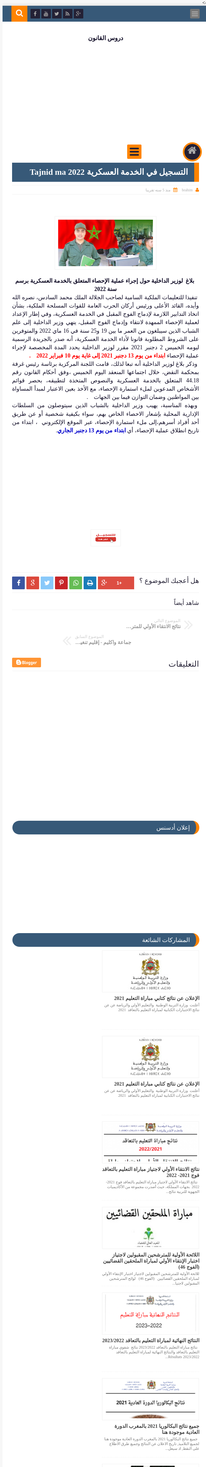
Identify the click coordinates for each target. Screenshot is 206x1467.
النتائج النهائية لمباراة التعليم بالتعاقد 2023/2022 (160, 1155)
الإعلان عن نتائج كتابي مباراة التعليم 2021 (154, 981)
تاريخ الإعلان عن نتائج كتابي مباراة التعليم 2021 (60, 1327)
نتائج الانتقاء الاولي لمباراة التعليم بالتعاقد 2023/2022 (155, 1327)
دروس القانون (103, 38)
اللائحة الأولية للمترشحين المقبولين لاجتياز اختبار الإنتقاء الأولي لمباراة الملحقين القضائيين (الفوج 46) (59, 1073)
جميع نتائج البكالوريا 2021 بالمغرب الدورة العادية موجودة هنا (60, 1156)
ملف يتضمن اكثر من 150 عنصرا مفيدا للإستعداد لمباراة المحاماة (158, 1242)
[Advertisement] (103, 92)
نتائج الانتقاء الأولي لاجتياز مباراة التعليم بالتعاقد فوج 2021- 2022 (156, 1070)
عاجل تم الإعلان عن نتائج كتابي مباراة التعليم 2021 (64, 1242)
